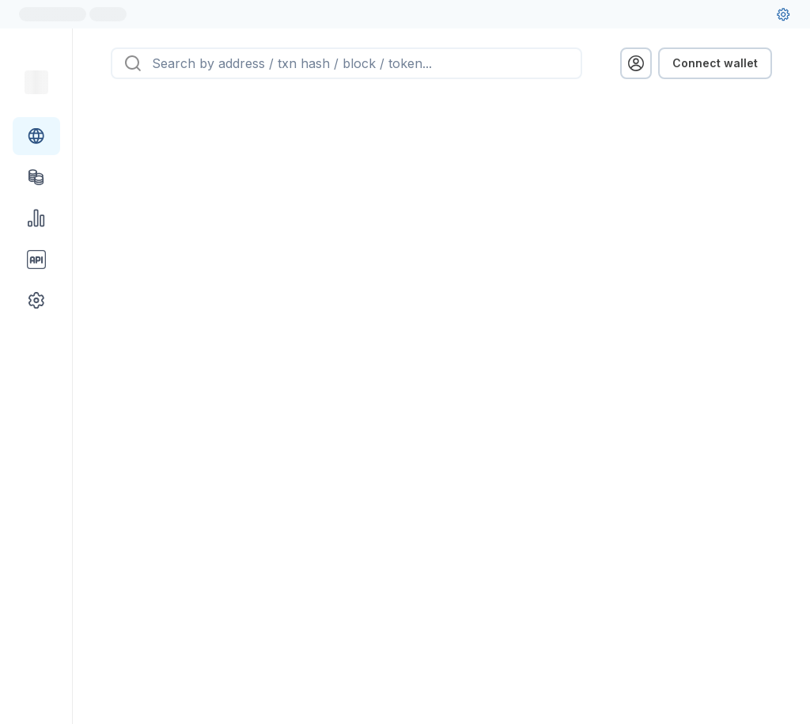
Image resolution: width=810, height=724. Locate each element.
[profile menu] (636, 63)
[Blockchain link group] (36, 136)
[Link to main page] (36, 82)
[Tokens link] (36, 177)
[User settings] (783, 14)
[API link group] (36, 260)
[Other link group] (36, 301)
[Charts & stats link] (36, 218)
